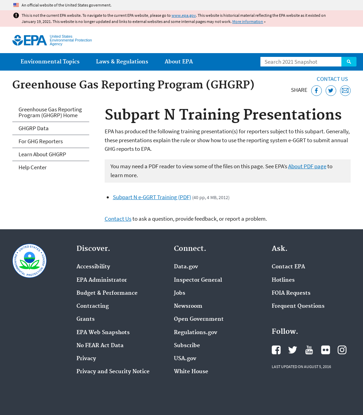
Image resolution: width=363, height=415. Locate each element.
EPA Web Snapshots (103, 333)
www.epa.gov (184, 15)
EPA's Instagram (342, 349)
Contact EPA (288, 267)
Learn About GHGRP (42, 154)
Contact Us (332, 79)
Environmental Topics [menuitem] (50, 62)
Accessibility (93, 267)
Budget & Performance (107, 293)
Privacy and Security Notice (113, 372)
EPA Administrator (102, 280)
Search (348, 61)
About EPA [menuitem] (179, 62)
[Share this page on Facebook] (316, 90)
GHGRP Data (34, 128)
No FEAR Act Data (100, 346)
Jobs (179, 293)
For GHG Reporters (41, 141)
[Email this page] (345, 90)
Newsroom (188, 306)
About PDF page (307, 166)
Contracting (93, 306)
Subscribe (187, 346)
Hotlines (283, 280)
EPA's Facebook (276, 349)
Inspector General (198, 280)
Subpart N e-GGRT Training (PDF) (152, 197)
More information (247, 21)
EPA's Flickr (325, 349)
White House (191, 372)
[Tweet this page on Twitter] (331, 90)
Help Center (33, 167)
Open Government (199, 319)
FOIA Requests (291, 293)
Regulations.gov (195, 333)
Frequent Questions (298, 306)
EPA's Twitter (292, 349)
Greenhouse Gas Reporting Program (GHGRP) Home (50, 112)
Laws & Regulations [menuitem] (122, 62)
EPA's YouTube (309, 349)
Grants (86, 319)
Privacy (86, 359)
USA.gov (185, 359)
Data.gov (186, 267)
